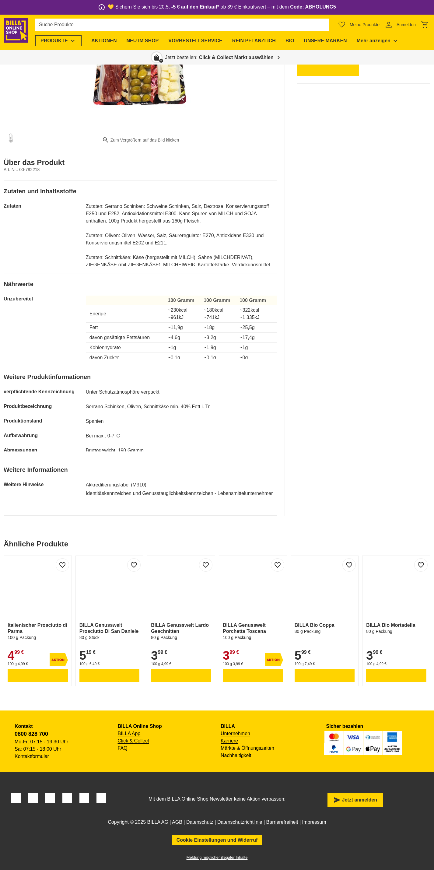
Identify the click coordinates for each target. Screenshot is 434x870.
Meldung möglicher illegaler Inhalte (217, 857)
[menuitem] (62, 40)
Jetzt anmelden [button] (355, 800)
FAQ (123, 748)
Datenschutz (199, 822)
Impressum (314, 822)
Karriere (229, 740)
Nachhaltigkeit (236, 755)
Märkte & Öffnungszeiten (247, 748)
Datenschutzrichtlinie (239, 822)
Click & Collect (133, 740)
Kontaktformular (32, 756)
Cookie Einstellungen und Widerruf (217, 840)
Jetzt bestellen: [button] (219, 57)
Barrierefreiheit (282, 822)
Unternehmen (235, 733)
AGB (177, 822)
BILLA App (129, 733)
